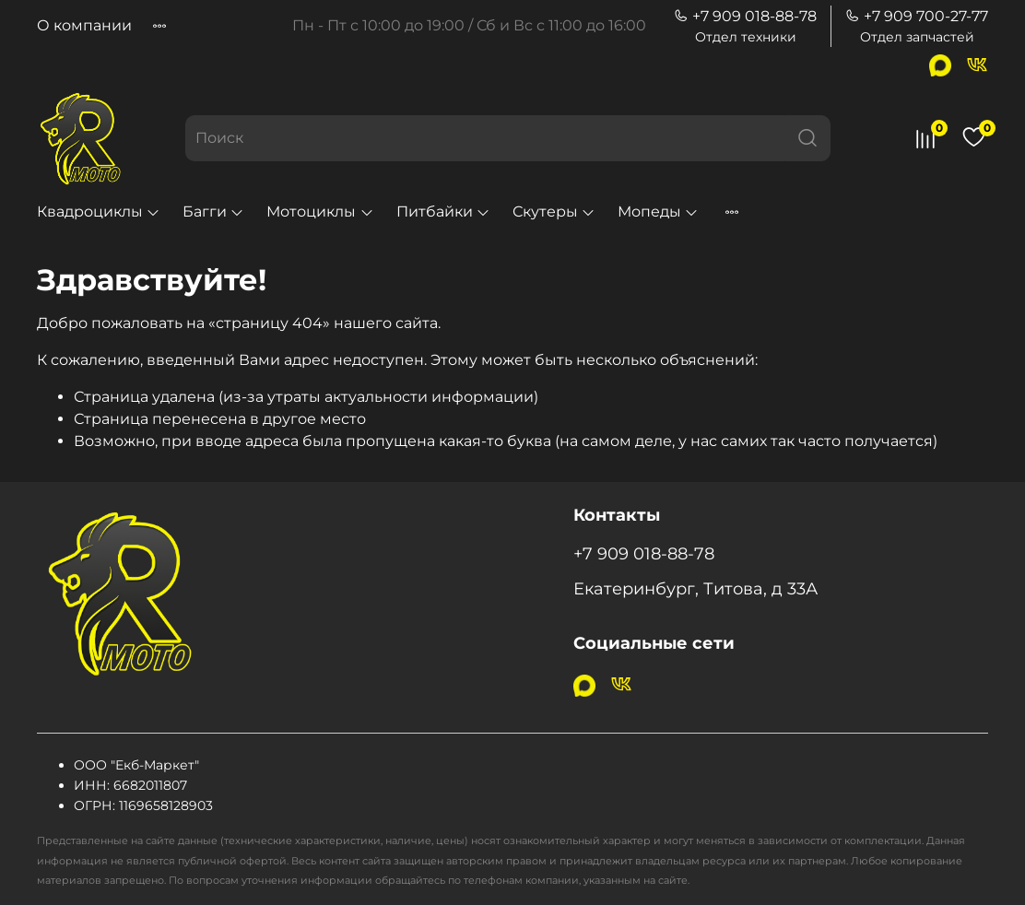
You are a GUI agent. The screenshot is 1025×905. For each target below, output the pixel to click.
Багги (213, 211)
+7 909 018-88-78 (745, 16)
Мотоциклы (319, 211)
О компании (84, 25)
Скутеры (553, 211)
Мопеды (658, 211)
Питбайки (443, 211)
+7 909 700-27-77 (916, 16)
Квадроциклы (98, 211)
